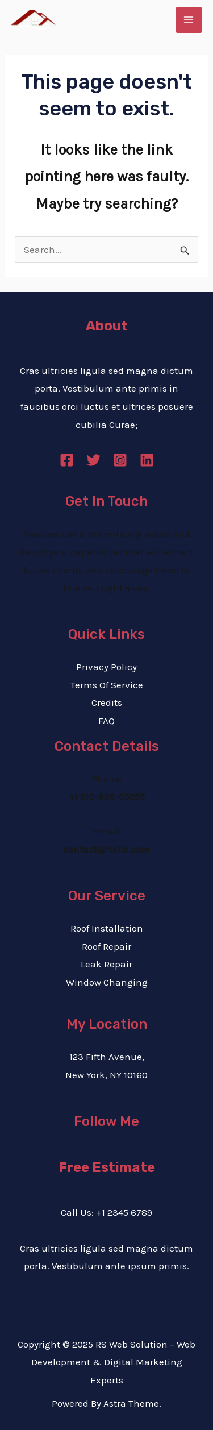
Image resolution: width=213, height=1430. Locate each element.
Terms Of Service (106, 685)
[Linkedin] (147, 460)
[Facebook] (67, 460)
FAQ (106, 720)
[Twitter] (93, 460)
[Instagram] (120, 460)
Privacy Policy (106, 666)
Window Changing (107, 982)
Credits (106, 702)
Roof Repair (106, 946)
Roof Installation (106, 928)
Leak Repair (106, 964)
